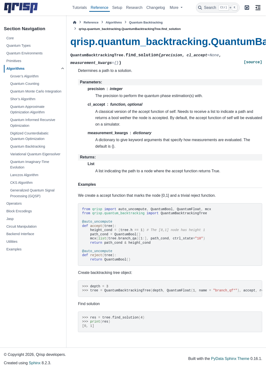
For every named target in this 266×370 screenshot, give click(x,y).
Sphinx (35, 363)
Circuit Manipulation (21, 226)
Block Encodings (19, 211)
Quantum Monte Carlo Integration (35, 91)
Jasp (9, 219)
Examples (13, 249)
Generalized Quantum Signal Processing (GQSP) (32, 193)
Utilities (11, 241)
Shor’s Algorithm (22, 99)
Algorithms (15, 68)
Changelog (155, 8)
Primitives (13, 61)
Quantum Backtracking (27, 146)
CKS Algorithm (21, 183)
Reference (99, 8)
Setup (117, 8)
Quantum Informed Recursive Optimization (32, 122)
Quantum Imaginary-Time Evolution (29, 164)
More (175, 8)
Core (10, 38)
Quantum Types (18, 45)
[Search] (218, 8)
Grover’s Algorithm (24, 76)
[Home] (74, 22)
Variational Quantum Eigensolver (35, 154)
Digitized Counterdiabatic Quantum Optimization (29, 136)
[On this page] (258, 8)
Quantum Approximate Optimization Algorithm (27, 109)
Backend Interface (20, 234)
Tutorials (79, 8)
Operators (14, 203)
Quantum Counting (24, 84)
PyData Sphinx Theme (230, 359)
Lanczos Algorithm (24, 175)
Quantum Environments (24, 53)
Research (134, 8)
